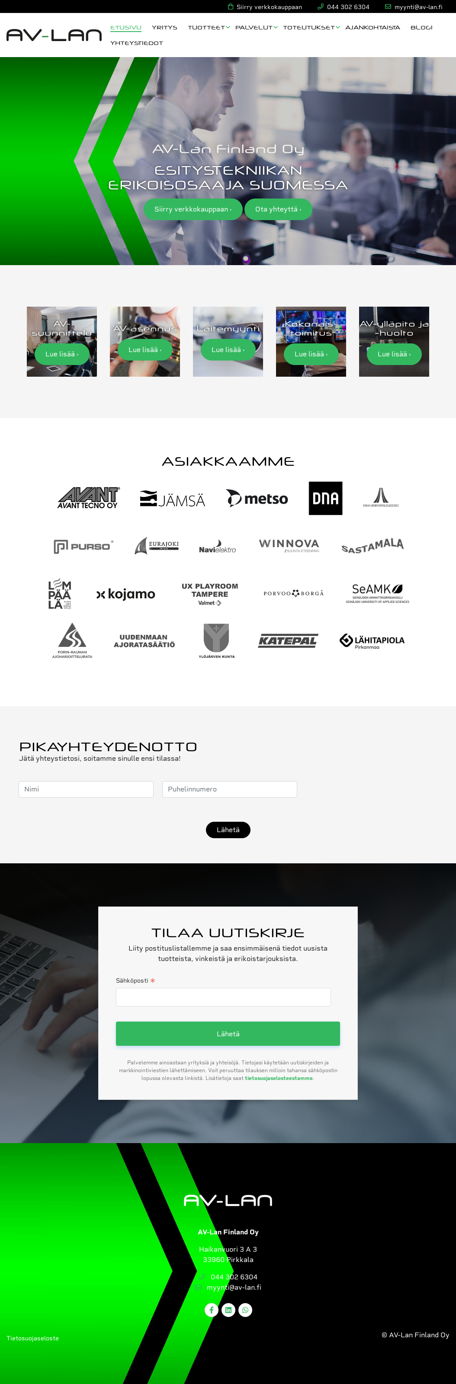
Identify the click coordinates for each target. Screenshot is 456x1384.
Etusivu (125, 27)
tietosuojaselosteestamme (279, 1078)
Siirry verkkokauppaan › (193, 209)
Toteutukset (309, 27)
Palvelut (254, 27)
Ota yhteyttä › (278, 209)
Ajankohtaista (372, 27)
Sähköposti (135, 981)
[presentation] (371, 789)
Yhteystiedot (136, 42)
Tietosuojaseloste (32, 1338)
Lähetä (228, 830)
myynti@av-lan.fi (228, 1287)
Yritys (164, 27)
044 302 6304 (228, 1277)
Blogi (422, 27)
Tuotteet (206, 27)
